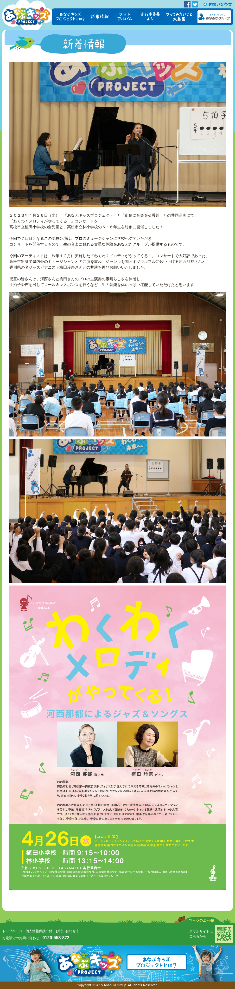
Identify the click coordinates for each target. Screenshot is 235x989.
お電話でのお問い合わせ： (36, 938)
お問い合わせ (66, 931)
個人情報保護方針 (38, 931)
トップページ (12, 931)
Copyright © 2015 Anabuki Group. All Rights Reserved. (118, 985)
